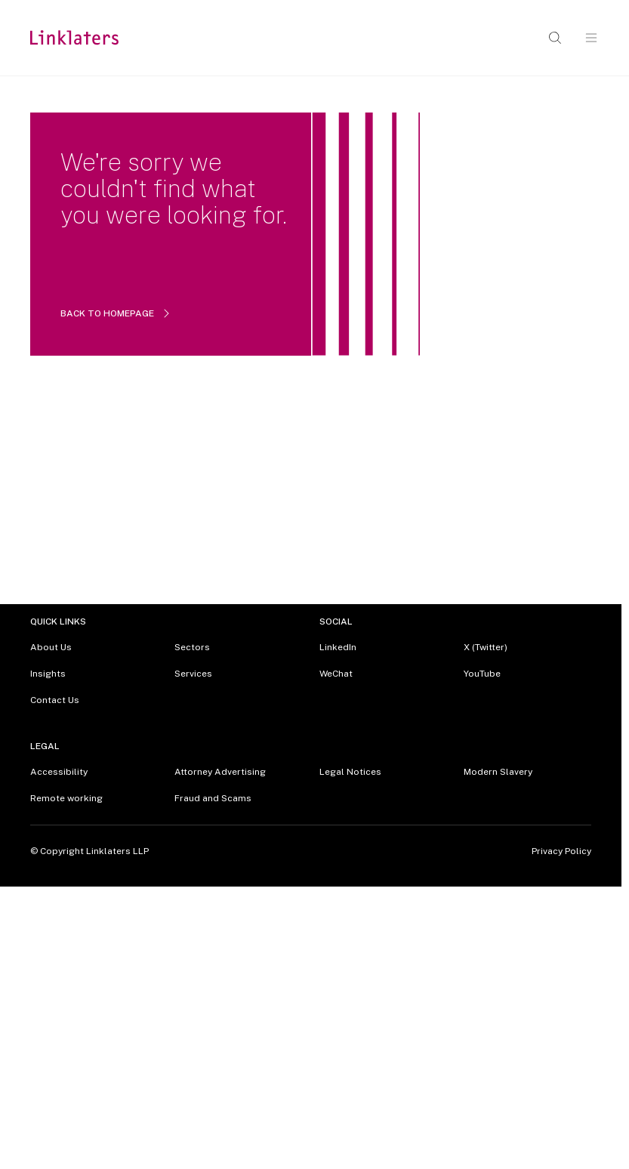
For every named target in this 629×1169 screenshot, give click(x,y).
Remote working (66, 798)
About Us (51, 647)
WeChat (336, 673)
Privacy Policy (561, 851)
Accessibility (59, 771)
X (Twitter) (485, 647)
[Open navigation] (591, 37)
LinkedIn (337, 647)
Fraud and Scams (212, 798)
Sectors (192, 647)
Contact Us (54, 700)
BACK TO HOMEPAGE (116, 313)
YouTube (482, 673)
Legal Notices (350, 771)
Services (193, 673)
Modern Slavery (498, 771)
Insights (48, 673)
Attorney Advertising (220, 771)
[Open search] (555, 37)
